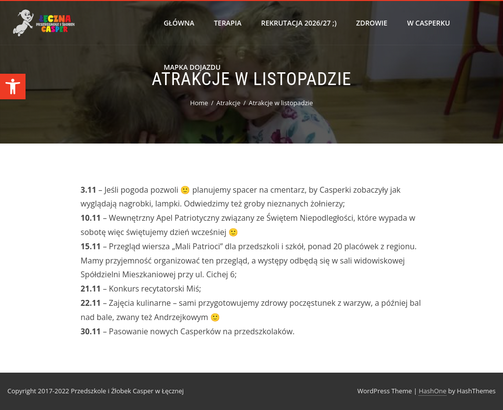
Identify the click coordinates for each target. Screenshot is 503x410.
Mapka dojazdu (192, 67)
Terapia (227, 23)
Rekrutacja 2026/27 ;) (299, 23)
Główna (179, 23)
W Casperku (428, 23)
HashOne (432, 390)
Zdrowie (372, 23)
